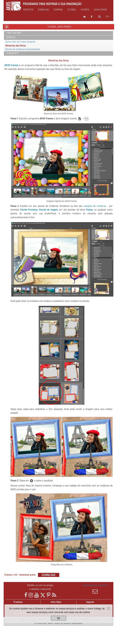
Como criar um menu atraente (20, 41)
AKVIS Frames (11, 65)
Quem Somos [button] (100, 9)
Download (43, 9)
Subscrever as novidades (95, 589)
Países (89, 209)
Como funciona (13, 33)
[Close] (108, 608)
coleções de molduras (95, 206)
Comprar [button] (58, 9)
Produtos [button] (28, 9)
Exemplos (10, 37)
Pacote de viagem (48, 209)
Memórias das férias (15, 45)
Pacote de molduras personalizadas (22, 49)
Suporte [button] (85, 9)
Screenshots (12, 53)
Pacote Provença (29, 209)
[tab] (58, 33)
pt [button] (108, 16)
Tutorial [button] (71, 9)
